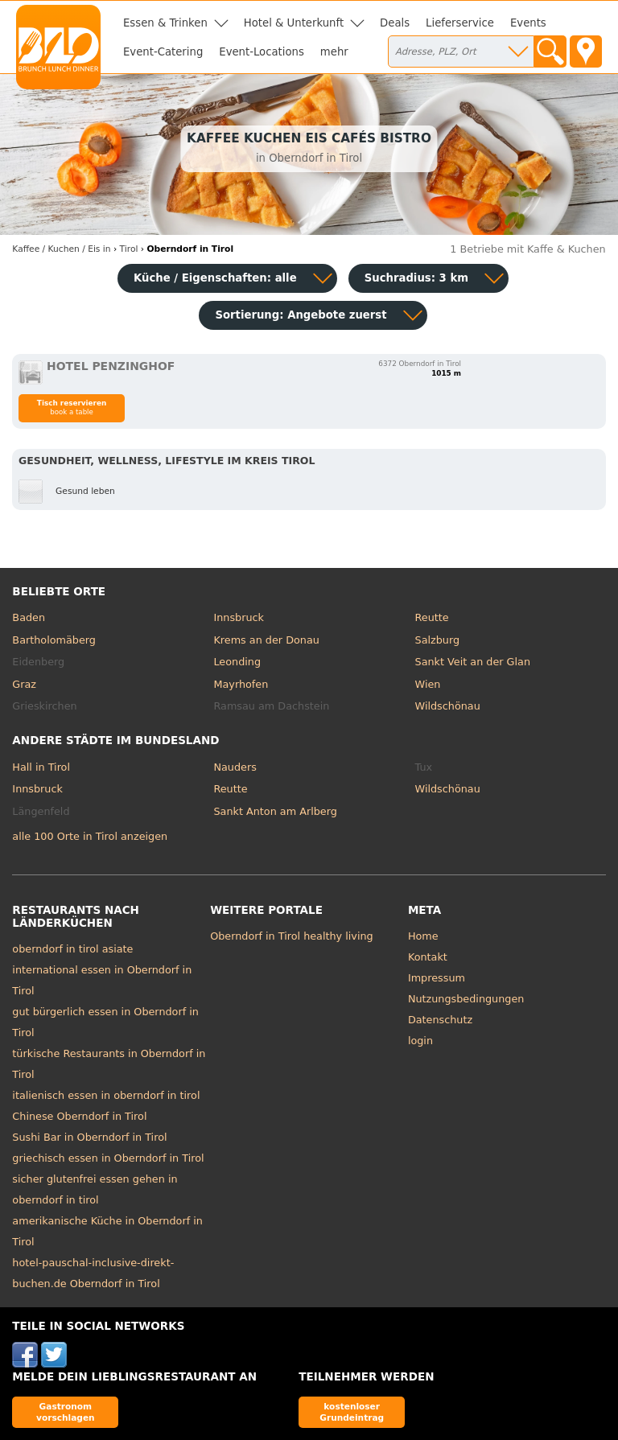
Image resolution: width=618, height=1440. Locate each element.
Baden (28, 617)
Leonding (237, 662)
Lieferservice (460, 23)
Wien (428, 684)
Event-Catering (163, 52)
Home (423, 936)
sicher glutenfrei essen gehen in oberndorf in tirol (94, 1189)
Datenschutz (440, 1020)
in (61, 249)
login (420, 1041)
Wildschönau (447, 706)
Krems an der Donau (266, 640)
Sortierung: (300, 315)
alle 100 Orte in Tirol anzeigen (89, 836)
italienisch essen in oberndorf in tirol (106, 1095)
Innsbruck (238, 617)
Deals (395, 23)
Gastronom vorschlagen (65, 1411)
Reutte (432, 617)
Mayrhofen (240, 684)
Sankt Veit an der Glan (472, 662)
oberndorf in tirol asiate (72, 949)
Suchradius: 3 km (416, 278)
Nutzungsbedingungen (466, 999)
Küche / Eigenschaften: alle (215, 278)
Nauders (234, 767)
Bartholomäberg (54, 640)
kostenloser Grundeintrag (351, 1411)
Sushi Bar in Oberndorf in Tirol (89, 1137)
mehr (334, 52)
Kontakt (427, 957)
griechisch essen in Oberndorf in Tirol (108, 1158)
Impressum (436, 978)
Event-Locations (261, 52)
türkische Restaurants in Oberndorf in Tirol (108, 1063)
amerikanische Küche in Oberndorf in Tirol (107, 1231)
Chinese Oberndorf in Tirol (79, 1116)
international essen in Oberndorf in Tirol (102, 980)
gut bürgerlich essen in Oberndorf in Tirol (105, 1022)
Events (528, 23)
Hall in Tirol (41, 767)
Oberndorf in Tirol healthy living (291, 936)
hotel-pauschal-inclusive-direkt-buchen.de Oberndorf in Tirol (93, 1273)
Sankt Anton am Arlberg (274, 811)
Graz (24, 684)
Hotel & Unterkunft (294, 23)
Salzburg (437, 640)
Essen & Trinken (165, 23)
